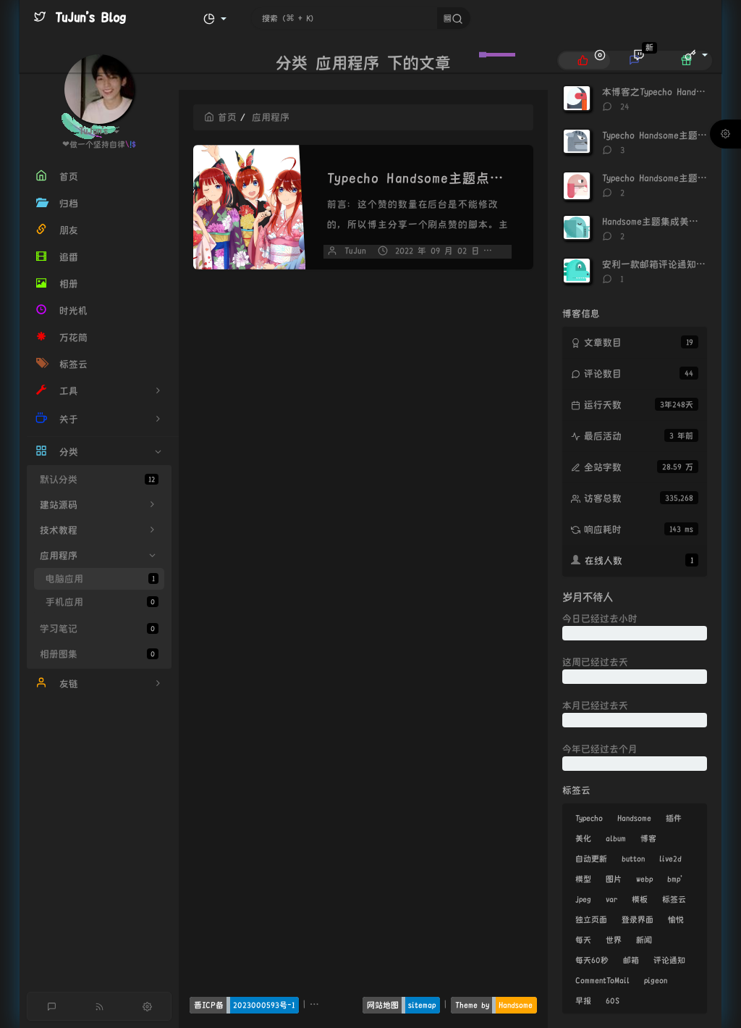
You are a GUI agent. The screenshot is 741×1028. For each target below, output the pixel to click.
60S (612, 1000)
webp (644, 878)
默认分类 (99, 479)
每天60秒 (592, 960)
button (633, 858)
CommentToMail (602, 980)
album (616, 838)
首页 (220, 117)
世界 (614, 939)
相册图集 (99, 653)
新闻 (644, 939)
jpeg (583, 899)
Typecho (589, 818)
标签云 (674, 899)
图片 (614, 878)
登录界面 (637, 919)
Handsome (634, 818)
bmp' (674, 878)
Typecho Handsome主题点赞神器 (428, 178)
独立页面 (591, 919)
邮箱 (631, 960)
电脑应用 (102, 578)
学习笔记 (99, 628)
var (611, 899)
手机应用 (102, 601)
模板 (640, 899)
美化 (583, 838)
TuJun (355, 251)
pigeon (655, 980)
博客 (648, 838)
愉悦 (676, 919)
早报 (583, 1000)
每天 (583, 939)
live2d (670, 858)
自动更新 (591, 858)
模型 (583, 878)
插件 (674, 818)
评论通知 (669, 960)
